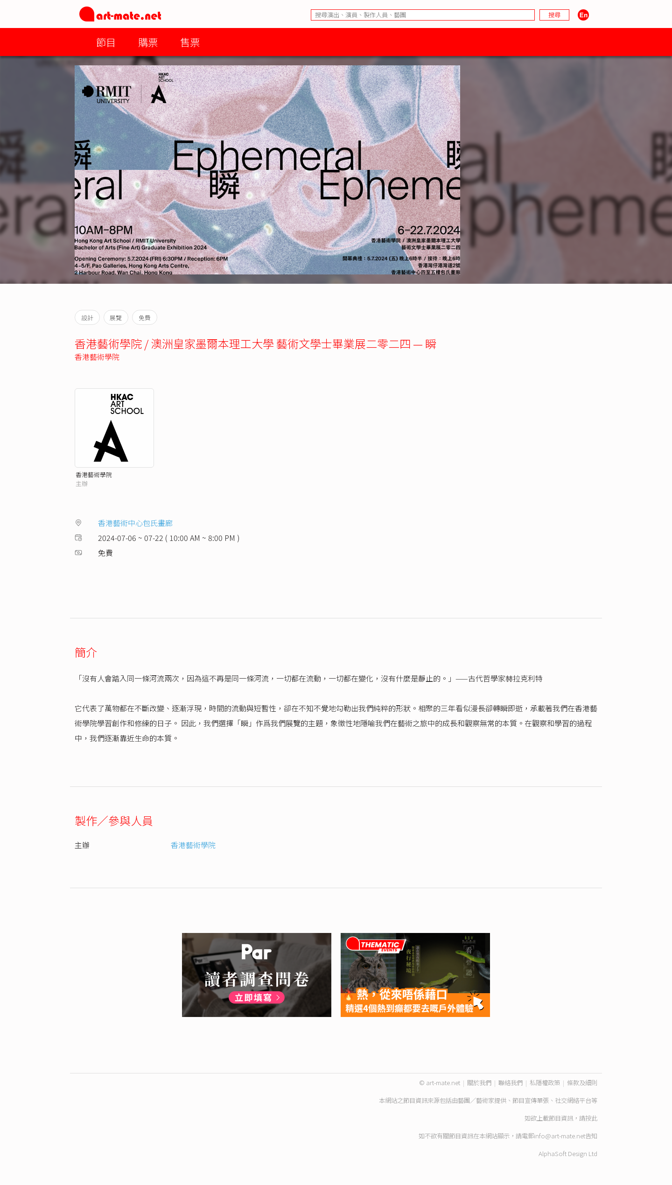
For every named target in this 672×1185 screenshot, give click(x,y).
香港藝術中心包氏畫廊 (135, 522)
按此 (591, 1118)
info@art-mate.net (559, 1135)
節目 (106, 42)
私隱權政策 (545, 1082)
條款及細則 (582, 1082)
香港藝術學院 (97, 356)
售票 (190, 42)
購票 (148, 42)
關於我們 (479, 1082)
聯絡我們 (510, 1082)
